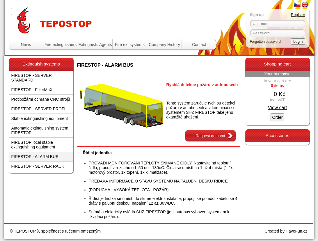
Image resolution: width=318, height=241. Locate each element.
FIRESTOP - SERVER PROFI (38, 109)
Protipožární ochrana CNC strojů (40, 99)
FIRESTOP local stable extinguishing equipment (33, 144)
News (26, 44)
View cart (277, 107)
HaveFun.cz (297, 231)
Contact (199, 44)
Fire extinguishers (61, 44)
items (277, 85)
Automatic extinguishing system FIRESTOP (39, 130)
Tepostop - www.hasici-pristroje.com (82, 11)
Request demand (210, 136)
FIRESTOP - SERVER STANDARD (31, 77)
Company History (164, 44)
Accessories (277, 135)
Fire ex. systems (130, 44)
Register (298, 15)
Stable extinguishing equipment (39, 118)
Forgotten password (265, 42)
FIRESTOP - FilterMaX (32, 89)
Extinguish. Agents (95, 44)
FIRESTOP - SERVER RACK (37, 166)
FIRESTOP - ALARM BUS (34, 156)
